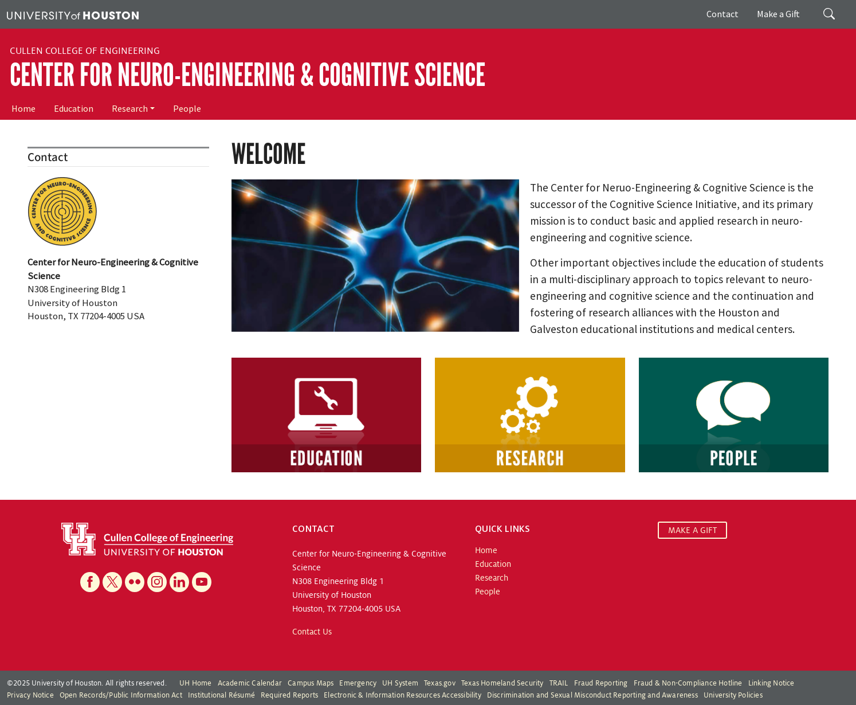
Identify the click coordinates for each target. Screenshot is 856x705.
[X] (112, 582)
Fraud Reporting (601, 683)
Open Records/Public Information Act (121, 695)
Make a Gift (778, 13)
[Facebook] (90, 582)
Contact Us (312, 631)
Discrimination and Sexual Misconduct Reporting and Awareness (592, 695)
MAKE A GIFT (692, 530)
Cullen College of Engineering (85, 51)
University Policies (733, 695)
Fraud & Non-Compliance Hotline (688, 683)
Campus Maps (310, 683)
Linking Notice (771, 683)
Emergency (357, 683)
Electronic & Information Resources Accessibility (402, 695)
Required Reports (289, 695)
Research (130, 108)
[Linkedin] (179, 582)
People (187, 108)
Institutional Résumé (221, 695)
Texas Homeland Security (502, 683)
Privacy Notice (30, 695)
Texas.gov (440, 683)
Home (23, 108)
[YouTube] (201, 582)
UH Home (195, 683)
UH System (400, 683)
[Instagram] (157, 582)
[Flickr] (134, 582)
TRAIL (558, 683)
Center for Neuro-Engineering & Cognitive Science (247, 75)
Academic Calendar (250, 683)
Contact (722, 13)
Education (73, 108)
